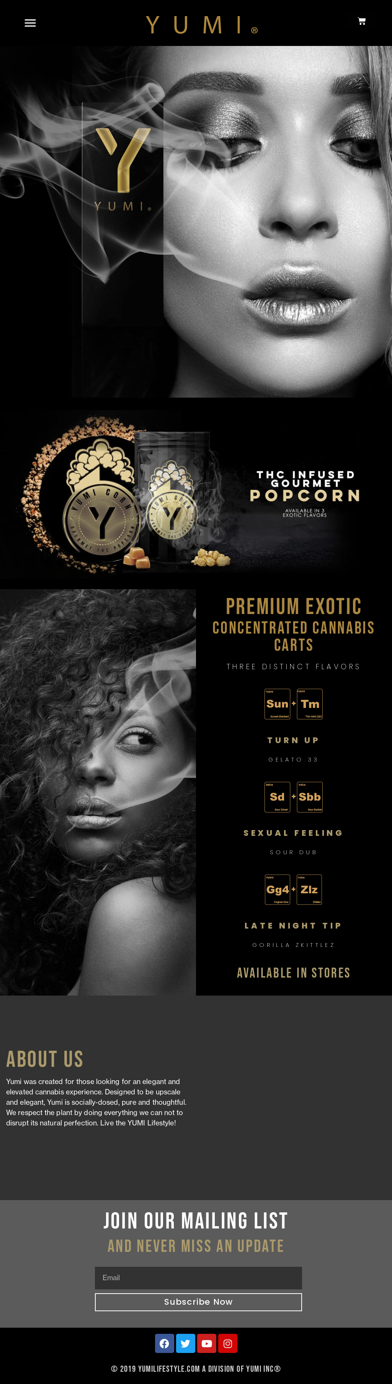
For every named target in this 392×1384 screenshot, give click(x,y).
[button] (30, 23)
